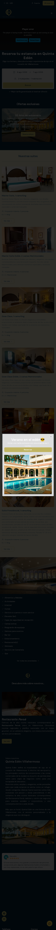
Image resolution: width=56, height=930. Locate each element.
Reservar (28, 449)
